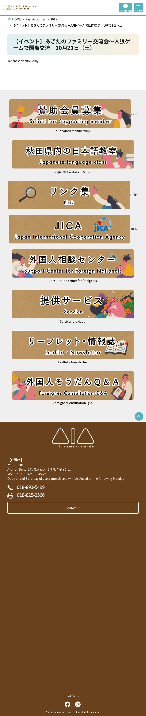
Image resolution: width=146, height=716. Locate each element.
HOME (16, 19)
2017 (53, 19)
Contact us (74, 508)
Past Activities (36, 19)
